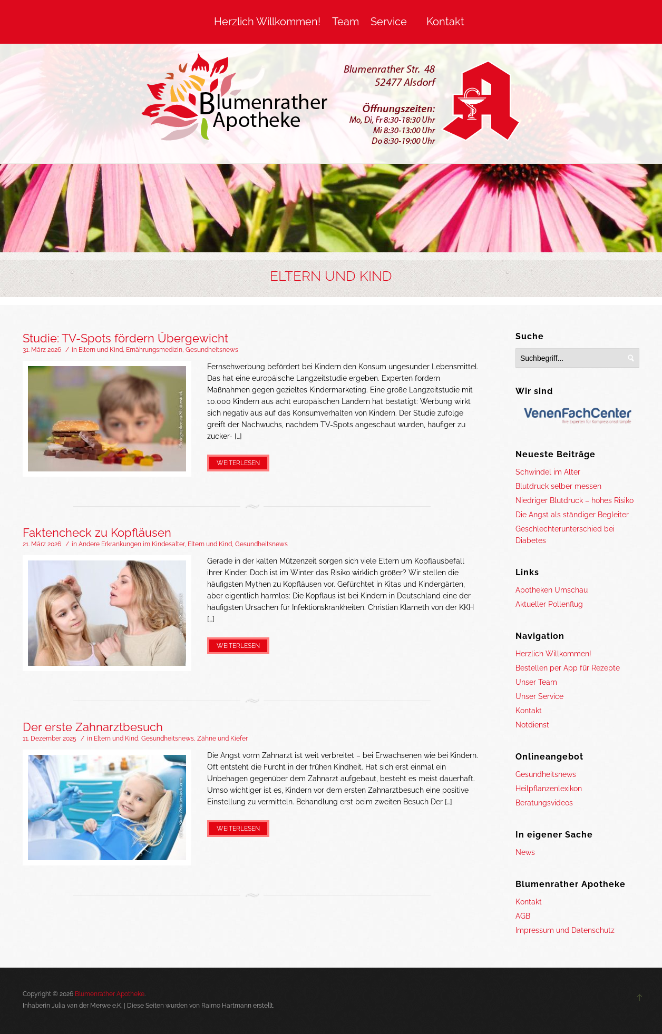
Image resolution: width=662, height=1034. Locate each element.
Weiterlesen (238, 463)
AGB (522, 916)
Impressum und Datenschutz (565, 930)
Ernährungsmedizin (154, 349)
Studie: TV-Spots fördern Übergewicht (125, 338)
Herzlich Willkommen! (267, 21)
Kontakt (445, 21)
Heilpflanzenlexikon (548, 788)
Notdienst (532, 725)
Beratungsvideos (544, 803)
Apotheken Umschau (551, 590)
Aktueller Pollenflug (549, 604)
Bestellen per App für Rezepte (567, 668)
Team (345, 21)
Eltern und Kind (101, 349)
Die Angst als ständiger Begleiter (572, 514)
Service (389, 21)
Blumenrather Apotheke (109, 994)
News (525, 852)
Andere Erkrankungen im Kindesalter (131, 544)
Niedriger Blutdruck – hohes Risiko (574, 500)
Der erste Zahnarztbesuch (93, 727)
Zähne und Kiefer (222, 738)
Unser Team (536, 682)
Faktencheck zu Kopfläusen (97, 532)
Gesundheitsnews (212, 349)
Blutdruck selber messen (558, 486)
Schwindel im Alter (547, 472)
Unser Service (539, 696)
